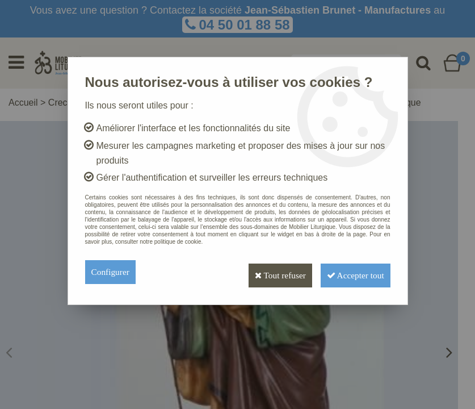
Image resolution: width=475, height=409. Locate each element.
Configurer (111, 272)
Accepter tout (351, 272)
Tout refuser (268, 272)
